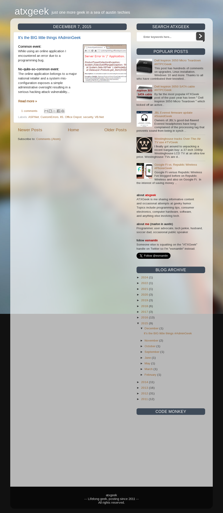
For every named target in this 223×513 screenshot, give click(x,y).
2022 (145, 283)
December (152, 328)
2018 (145, 306)
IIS (61, 117)
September (152, 351)
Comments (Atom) (48, 139)
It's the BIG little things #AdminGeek (49, 37)
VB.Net (99, 117)
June (148, 357)
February (151, 374)
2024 (145, 277)
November (152, 340)
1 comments (29, 111)
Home (73, 130)
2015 (145, 323)
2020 (145, 294)
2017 (145, 311)
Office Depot (73, 117)
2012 (145, 393)
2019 (145, 300)
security (88, 117)
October (150, 346)
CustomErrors (50, 117)
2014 (145, 382)
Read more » (27, 101)
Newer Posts (30, 130)
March (149, 369)
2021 (145, 289)
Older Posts (115, 130)
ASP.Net (33, 117)
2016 (145, 317)
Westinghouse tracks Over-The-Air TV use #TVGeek (177, 140)
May (148, 363)
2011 (145, 399)
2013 (145, 387)
